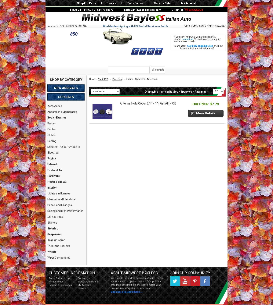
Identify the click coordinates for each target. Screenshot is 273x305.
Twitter (175, 281)
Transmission (56, 240)
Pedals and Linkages (59, 205)
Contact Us (84, 278)
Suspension (54, 234)
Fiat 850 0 (103, 79)
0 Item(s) (187, 9)
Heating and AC (57, 181)
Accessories (54, 106)
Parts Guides (135, 3)
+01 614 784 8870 (102, 9)
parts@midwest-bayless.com (142, 9)
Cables (51, 129)
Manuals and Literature (61, 199)
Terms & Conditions (59, 278)
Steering (52, 228)
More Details (205, 113)
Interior (52, 187)
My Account (188, 3)
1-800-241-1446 (80, 9)
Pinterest (195, 281)
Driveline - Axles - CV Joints (63, 146)
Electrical (53, 152)
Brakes (51, 123)
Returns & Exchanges (60, 285)
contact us (187, 39)
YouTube (185, 281)
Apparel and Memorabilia (62, 111)
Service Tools (55, 216)
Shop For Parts (86, 3)
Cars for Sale (162, 3)
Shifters (52, 222)
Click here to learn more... (126, 291)
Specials (66, 97)
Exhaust (52, 164)
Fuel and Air (54, 170)
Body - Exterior (56, 117)
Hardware (53, 175)
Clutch (51, 135)
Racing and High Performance (65, 210)
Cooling (51, 141)
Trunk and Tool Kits (58, 245)
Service (111, 3)
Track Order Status (88, 281)
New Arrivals (66, 88)
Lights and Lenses (58, 193)
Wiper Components (58, 257)
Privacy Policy (56, 281)
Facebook (205, 281)
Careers (82, 288)
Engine (51, 158)
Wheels (51, 251)
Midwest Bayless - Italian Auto (136, 18)
